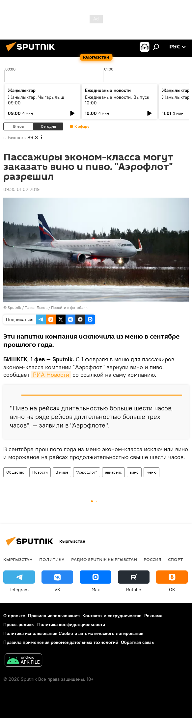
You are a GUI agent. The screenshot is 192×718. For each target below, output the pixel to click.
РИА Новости (51, 374)
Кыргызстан (18, 559)
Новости (40, 472)
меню (151, 472)
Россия (152, 559)
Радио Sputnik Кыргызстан (104, 559)
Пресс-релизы (19, 624)
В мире (62, 472)
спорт (175, 559)
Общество (15, 472)
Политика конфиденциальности (71, 624)
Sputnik (14, 307)
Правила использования (54, 616)
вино (134, 472)
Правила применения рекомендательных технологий (60, 642)
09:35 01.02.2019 (21, 189)
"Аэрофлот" (86, 472)
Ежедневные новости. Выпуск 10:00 (117, 100)
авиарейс (113, 472)
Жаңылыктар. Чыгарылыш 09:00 (36, 100)
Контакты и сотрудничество (112, 616)
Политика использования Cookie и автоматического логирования (73, 633)
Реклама (153, 616)
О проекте (14, 616)
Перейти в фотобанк (69, 307)
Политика (52, 559)
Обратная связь (137, 642)
